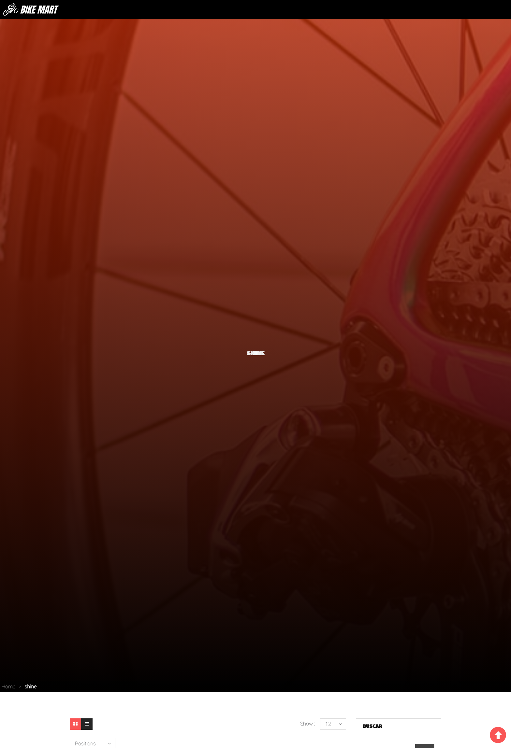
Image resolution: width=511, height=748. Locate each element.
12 (328, 724)
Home (8, 687)
